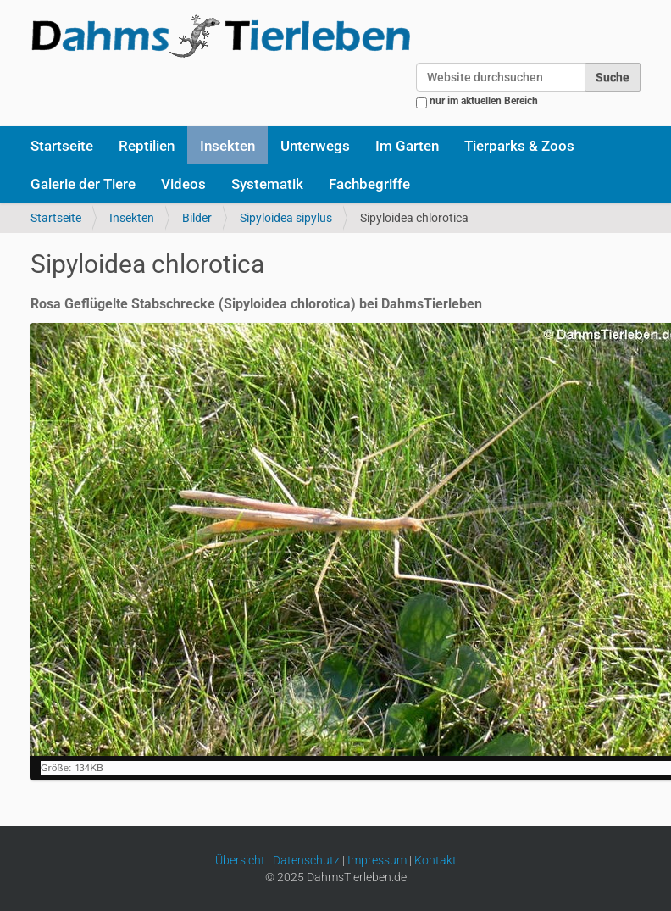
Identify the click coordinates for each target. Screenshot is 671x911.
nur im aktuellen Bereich (484, 101)
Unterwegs (315, 145)
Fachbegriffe (369, 183)
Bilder (197, 218)
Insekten (227, 145)
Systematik (267, 183)
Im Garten (407, 145)
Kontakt (435, 860)
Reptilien (147, 145)
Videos (183, 183)
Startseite (61, 145)
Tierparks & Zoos (519, 145)
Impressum (377, 860)
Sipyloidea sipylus (286, 218)
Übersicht (240, 860)
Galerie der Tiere (83, 183)
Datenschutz (306, 860)
